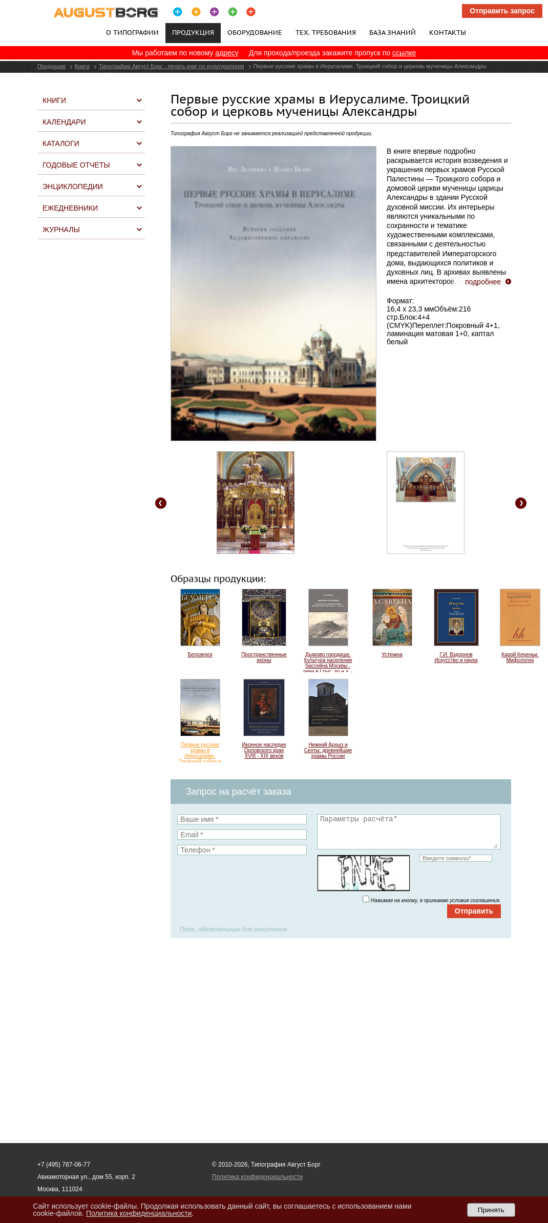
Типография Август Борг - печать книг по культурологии (171, 66)
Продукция (51, 66)
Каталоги (61, 143)
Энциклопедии (73, 186)
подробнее (483, 282)
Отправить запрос (502, 11)
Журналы (61, 229)
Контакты (447, 32)
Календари (64, 122)
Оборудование (254, 32)
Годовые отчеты (76, 165)
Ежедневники (70, 208)
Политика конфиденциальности (257, 1176)
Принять (491, 1210)
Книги (82, 66)
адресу (227, 53)
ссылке (404, 53)
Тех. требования (326, 32)
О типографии (132, 32)
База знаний (392, 32)
